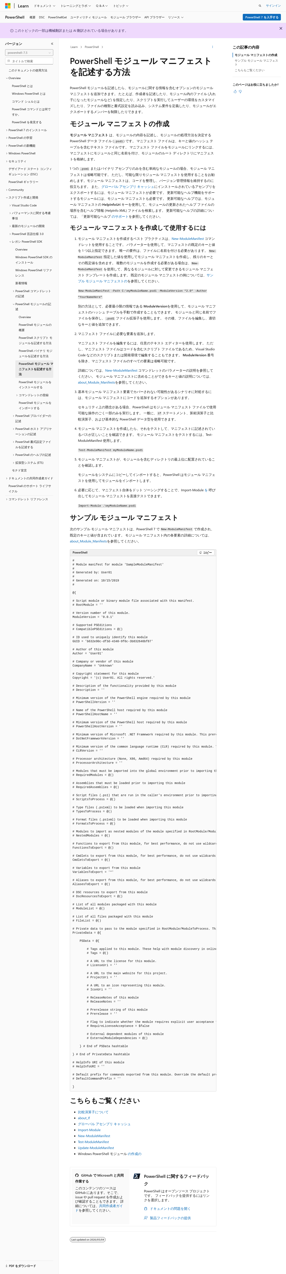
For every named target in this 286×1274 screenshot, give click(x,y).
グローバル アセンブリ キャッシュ (127, 186)
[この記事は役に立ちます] (235, 91)
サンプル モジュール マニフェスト (256, 62)
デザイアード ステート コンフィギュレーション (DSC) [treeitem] (30, 171)
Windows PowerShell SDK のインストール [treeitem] (33, 259)
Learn (74, 47)
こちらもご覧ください (249, 70)
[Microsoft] (8, 6)
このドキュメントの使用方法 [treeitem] (28, 70)
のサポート (120, 216)
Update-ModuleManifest (96, 1147)
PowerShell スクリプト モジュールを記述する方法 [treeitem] (35, 340)
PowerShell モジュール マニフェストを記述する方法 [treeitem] (36, 369)
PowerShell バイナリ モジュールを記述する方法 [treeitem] (35, 353)
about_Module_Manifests (96, 382)
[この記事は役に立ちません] (240, 91)
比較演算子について (93, 1112)
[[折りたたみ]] (52, 44)
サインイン (273, 5)
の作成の (134, 1153)
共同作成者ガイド (99, 1207)
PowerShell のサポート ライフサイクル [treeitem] (30, 488)
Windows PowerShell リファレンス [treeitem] (33, 272)
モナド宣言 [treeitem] (19, 470)
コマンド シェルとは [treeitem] (26, 101)
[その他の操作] (212, 47)
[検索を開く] (260, 6)
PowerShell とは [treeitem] (22, 86)
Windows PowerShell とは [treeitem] (29, 93)
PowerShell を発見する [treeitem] (27, 122)
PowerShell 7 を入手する (262, 17)
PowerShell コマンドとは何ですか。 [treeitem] (31, 111)
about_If (84, 1118)
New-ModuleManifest (188, 238)
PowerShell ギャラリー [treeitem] (23, 182)
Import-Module (89, 1130)
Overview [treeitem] (21, 249)
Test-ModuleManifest (93, 1141)
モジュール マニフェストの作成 (256, 55)
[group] (143, 824)
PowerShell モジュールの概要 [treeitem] (35, 327)
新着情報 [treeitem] (21, 283)
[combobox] (29, 52)
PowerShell (92, 47)
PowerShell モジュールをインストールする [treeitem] (35, 384)
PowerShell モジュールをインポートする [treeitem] (35, 405)
